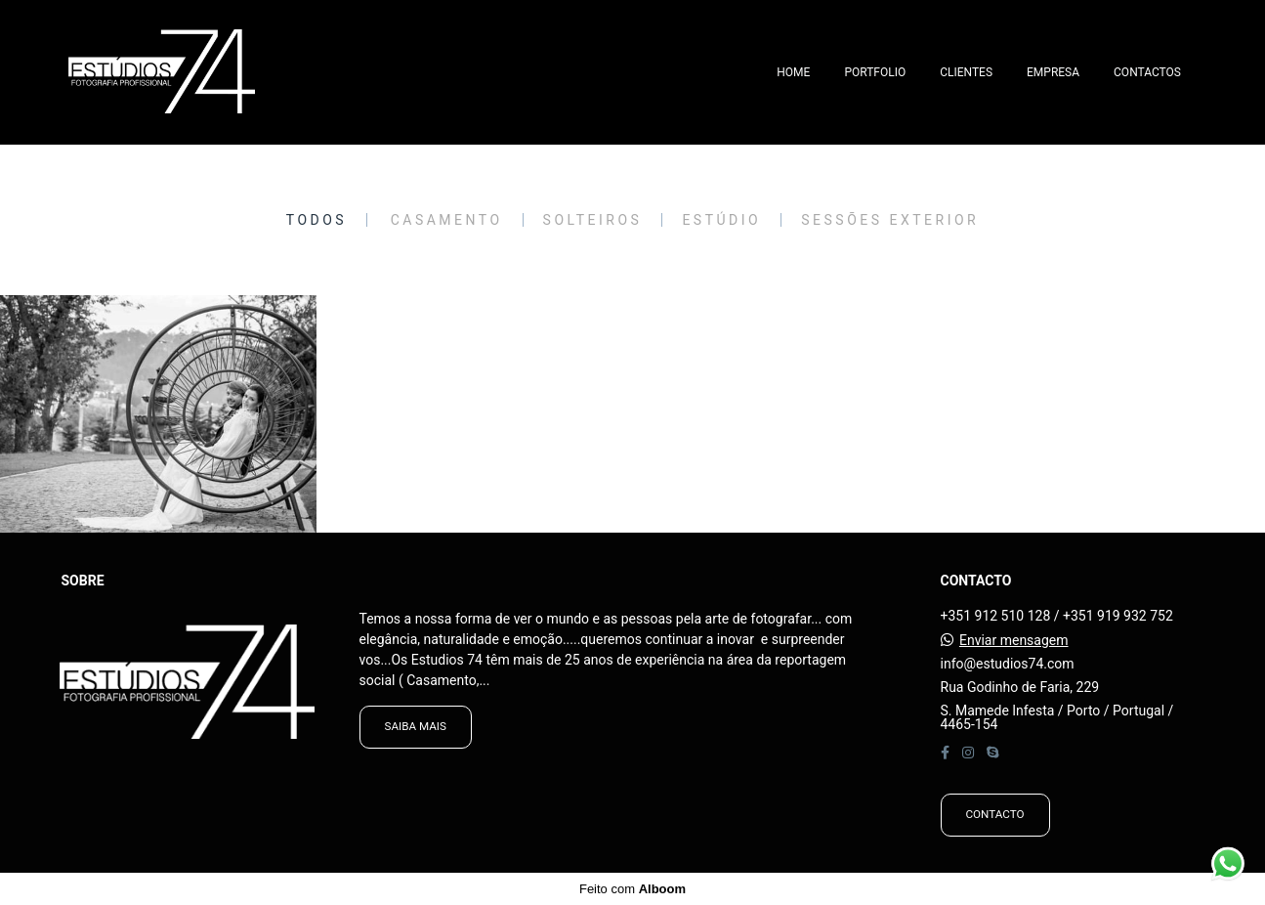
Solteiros (593, 220)
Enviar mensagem (1014, 640)
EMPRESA (1053, 72)
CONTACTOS (1147, 72)
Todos (316, 220)
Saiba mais (415, 726)
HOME (793, 72)
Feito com (632, 889)
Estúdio (721, 220)
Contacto (995, 814)
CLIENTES (966, 72)
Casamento (447, 220)
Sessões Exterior (890, 220)
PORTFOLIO (875, 72)
